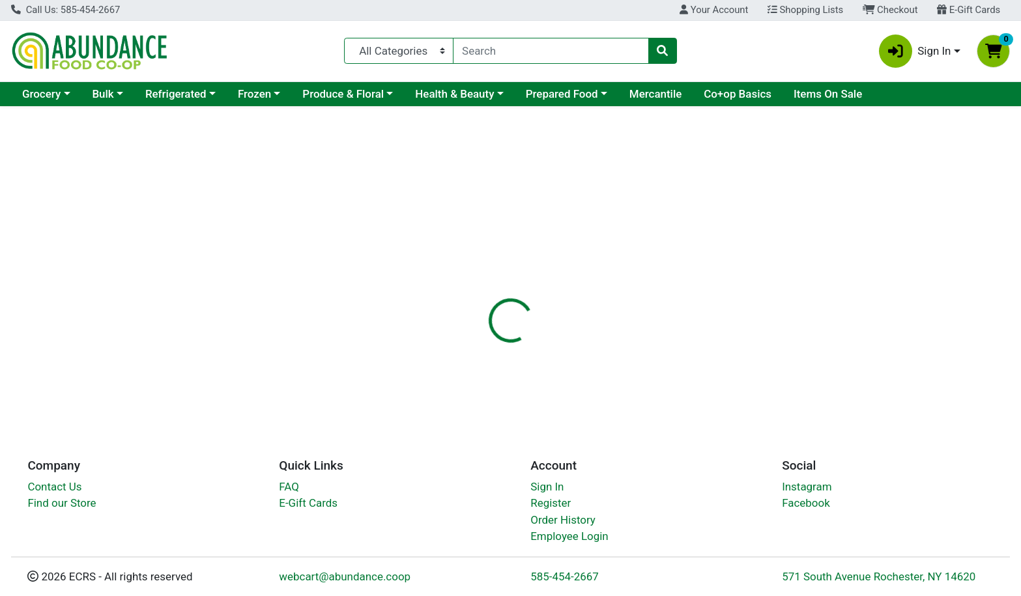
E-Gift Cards (968, 10)
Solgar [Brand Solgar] (578, 365)
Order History (563, 519)
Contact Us (54, 486)
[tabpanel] (723, 355)
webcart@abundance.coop (344, 576)
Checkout (890, 10)
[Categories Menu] (398, 51)
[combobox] (550, 51)
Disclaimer (523, 283)
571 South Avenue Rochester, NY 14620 (878, 576)
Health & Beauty (454, 93)
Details (462, 283)
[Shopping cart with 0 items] (993, 51)
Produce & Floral (343, 93)
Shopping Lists (805, 10)
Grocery (41, 93)
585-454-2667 (564, 576)
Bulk (102, 93)
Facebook (806, 502)
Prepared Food (562, 93)
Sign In (547, 486)
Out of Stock (867, 208)
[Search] (550, 51)
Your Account (714, 10)
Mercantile (655, 93)
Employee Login (569, 536)
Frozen (254, 93)
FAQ (289, 486)
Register (550, 502)
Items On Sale (828, 93)
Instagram (806, 486)
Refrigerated (176, 93)
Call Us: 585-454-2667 (65, 10)
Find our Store (61, 502)
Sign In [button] (915, 51)
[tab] (462, 283)
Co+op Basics (737, 93)
